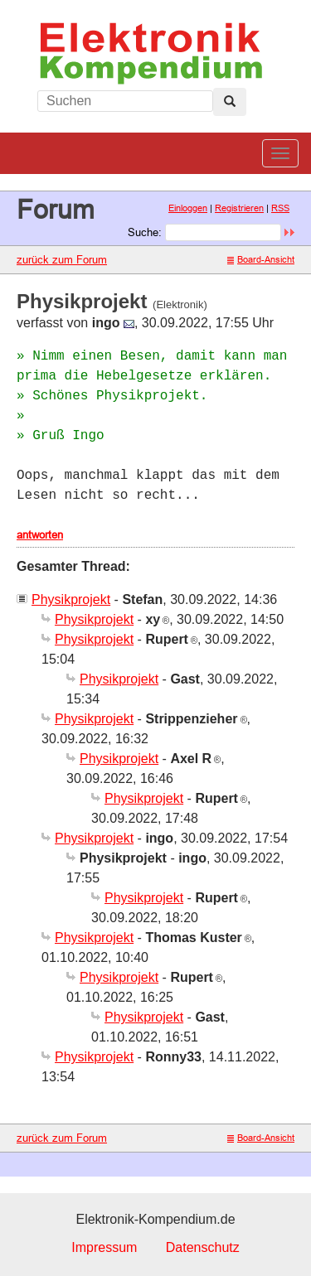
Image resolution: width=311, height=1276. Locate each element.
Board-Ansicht (260, 259)
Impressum (104, 1247)
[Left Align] (229, 102)
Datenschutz (203, 1247)
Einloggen (187, 208)
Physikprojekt (71, 599)
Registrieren (239, 208)
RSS (280, 208)
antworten (40, 534)
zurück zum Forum (62, 259)
